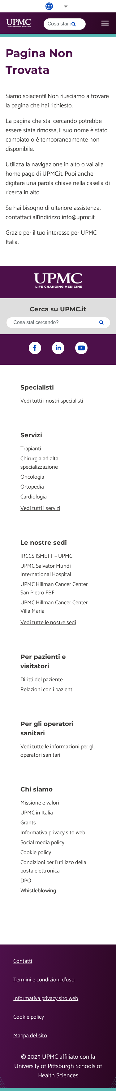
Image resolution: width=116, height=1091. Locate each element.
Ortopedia (32, 487)
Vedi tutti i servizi (40, 508)
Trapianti (30, 449)
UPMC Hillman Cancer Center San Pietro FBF (54, 588)
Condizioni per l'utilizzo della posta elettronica (53, 867)
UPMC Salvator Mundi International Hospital (45, 570)
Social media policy (42, 843)
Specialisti (37, 387)
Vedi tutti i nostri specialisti (51, 401)
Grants (28, 823)
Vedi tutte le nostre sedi (48, 623)
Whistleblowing (38, 891)
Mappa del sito (30, 1035)
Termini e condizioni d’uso (44, 980)
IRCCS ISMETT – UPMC (46, 556)
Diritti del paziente (41, 680)
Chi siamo (36, 789)
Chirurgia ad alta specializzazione (39, 463)
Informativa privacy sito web (52, 833)
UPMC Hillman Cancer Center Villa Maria (54, 607)
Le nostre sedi (43, 542)
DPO (25, 881)
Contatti (22, 961)
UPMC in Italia (36, 813)
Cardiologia (33, 497)
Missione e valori (39, 803)
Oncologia (32, 477)
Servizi (31, 435)
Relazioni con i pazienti (47, 690)
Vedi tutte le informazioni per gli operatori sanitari (57, 751)
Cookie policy (35, 853)
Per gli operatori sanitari (47, 728)
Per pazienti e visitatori (43, 661)
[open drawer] (105, 23)
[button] (61, 6)
